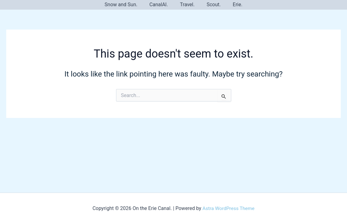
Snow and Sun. (125, 4)
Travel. (187, 4)
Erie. (233, 4)
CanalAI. (161, 4)
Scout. (211, 4)
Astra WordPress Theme (228, 208)
